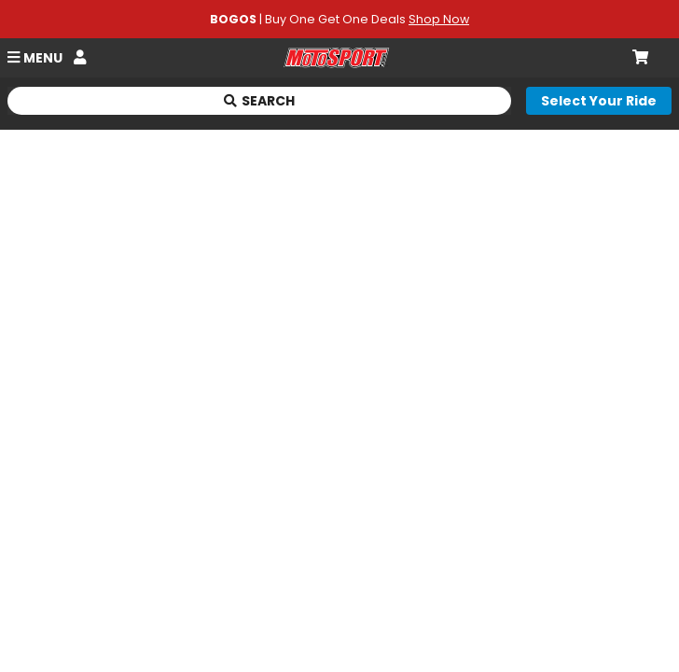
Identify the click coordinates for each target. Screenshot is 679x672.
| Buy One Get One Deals (339, 19)
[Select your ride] (599, 101)
